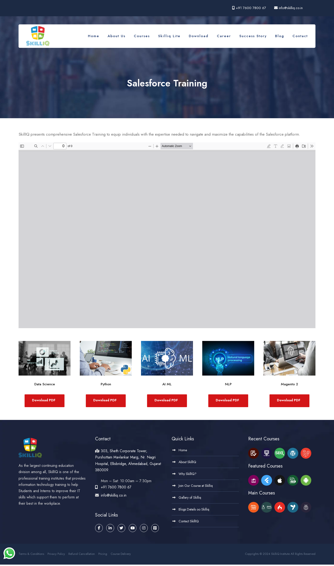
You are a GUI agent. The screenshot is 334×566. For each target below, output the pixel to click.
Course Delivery (121, 555)
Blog (279, 36)
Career (224, 36)
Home (93, 36)
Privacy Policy (56, 555)
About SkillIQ (187, 463)
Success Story (253, 36)
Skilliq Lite (169, 36)
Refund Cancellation (81, 555)
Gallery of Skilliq (190, 499)
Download (199, 36)
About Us (116, 36)
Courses (142, 36)
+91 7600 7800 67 (251, 7)
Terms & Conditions (31, 555)
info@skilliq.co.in (290, 7)
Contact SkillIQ (189, 522)
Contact (300, 36)
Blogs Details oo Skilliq (194, 510)
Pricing (102, 555)
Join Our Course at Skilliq (196, 487)
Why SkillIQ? (187, 475)
